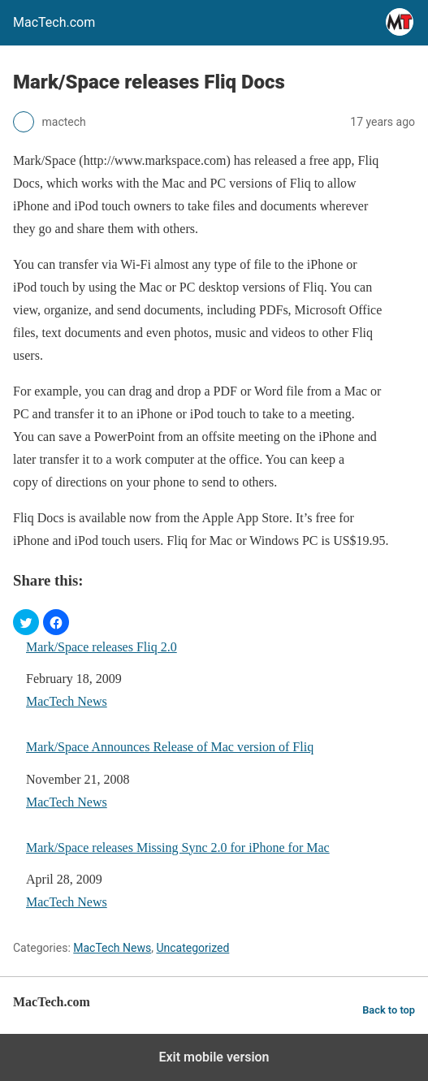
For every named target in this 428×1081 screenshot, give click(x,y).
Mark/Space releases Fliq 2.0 (101, 647)
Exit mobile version (213, 1057)
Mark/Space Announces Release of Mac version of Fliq (169, 747)
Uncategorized (192, 947)
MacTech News (66, 701)
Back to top (388, 1010)
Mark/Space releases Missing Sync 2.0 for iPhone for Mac (178, 847)
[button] (26, 622)
